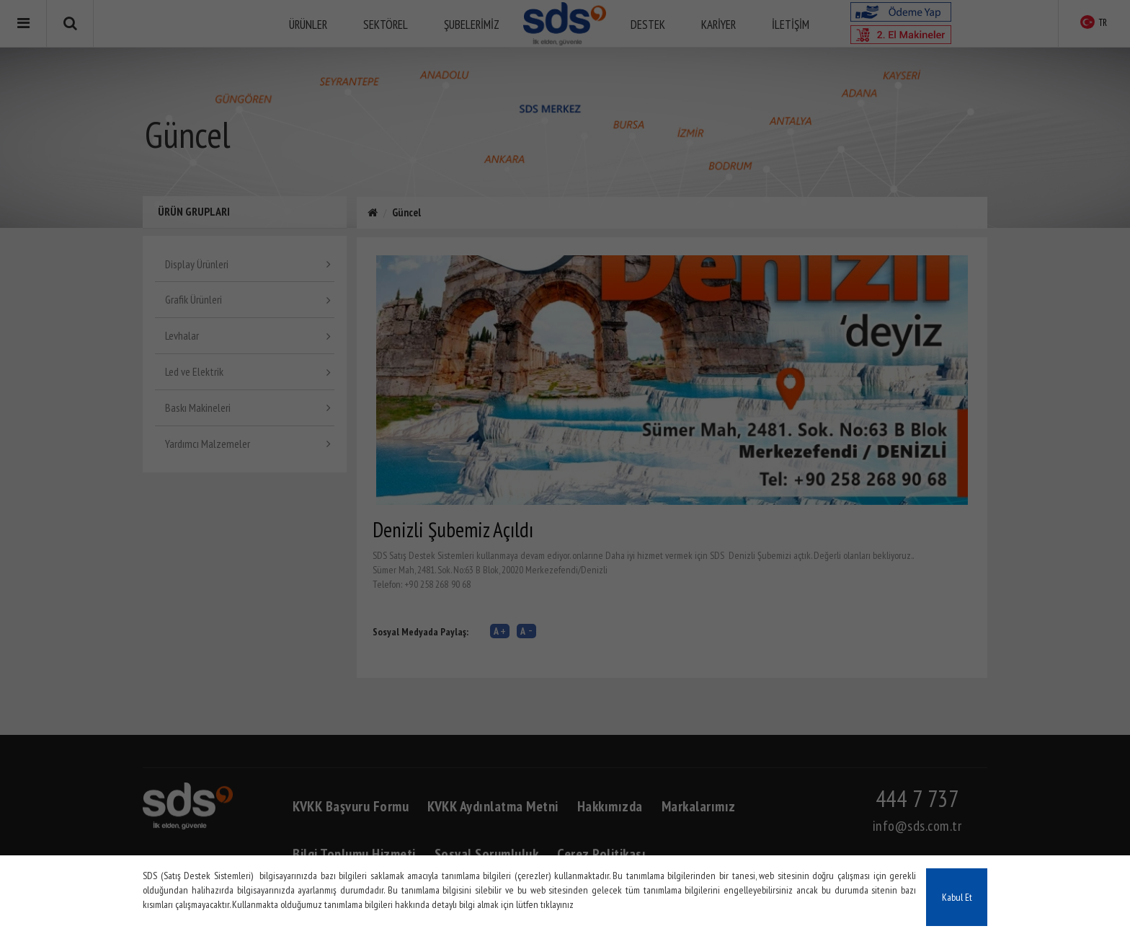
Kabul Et (957, 897)
